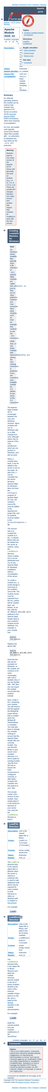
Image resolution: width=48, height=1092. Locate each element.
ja (13, 42)
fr (10, 42)
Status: (7, 69)
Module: (11, 858)
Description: (9, 48)
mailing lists (17, 1071)
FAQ (29, 5)
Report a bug (28, 56)
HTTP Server (16, 22)
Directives (23, 5)
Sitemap (43, 5)
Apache (6, 22)
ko (17, 42)
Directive (14, 826)
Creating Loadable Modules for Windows (14, 236)
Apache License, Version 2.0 (28, 1082)
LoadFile (26, 41)
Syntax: (11, 840)
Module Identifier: (11, 71)
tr (18, 44)
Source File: (9, 74)
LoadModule (27, 43)
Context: (11, 850)
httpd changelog (30, 50)
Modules (15, 5)
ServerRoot (12, 903)
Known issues (29, 53)
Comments (28, 63)
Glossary (35, 5)
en (6, 42)
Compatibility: (10, 77)
